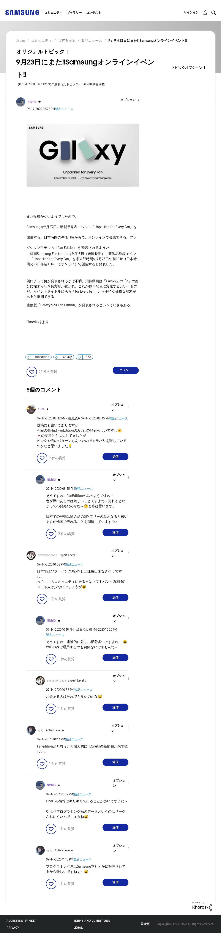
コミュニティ (53, 13)
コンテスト (93, 13)
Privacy (12, 928)
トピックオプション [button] (186, 68)
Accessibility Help (21, 921)
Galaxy (67, 357)
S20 (88, 357)
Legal (78, 928)
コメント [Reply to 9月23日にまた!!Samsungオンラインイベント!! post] (126, 370)
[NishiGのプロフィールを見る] (31, 102)
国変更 (145, 924)
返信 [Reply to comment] (115, 457)
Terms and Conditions (92, 921)
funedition (42, 357)
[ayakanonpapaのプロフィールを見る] (47, 555)
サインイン (191, 12)
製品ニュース (64, 109)
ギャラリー (74, 13)
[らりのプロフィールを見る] (41, 730)
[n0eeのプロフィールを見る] (41, 409)
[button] (131, 100)
